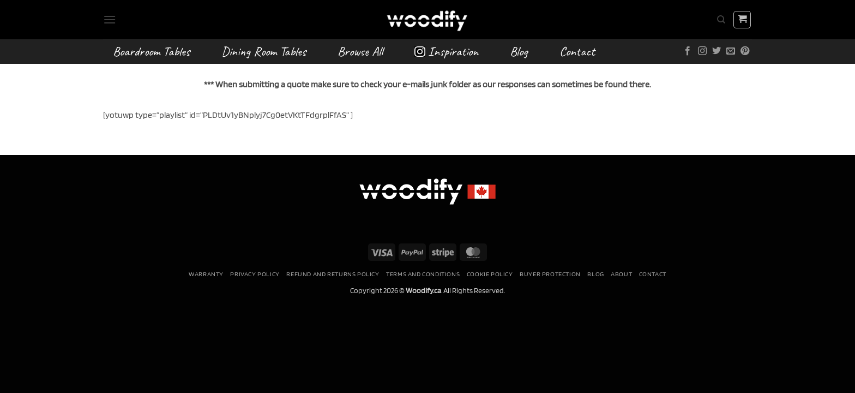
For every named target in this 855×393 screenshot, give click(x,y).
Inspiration (446, 51)
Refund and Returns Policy (332, 274)
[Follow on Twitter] (716, 51)
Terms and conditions (423, 274)
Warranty (206, 274)
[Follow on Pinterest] (744, 51)
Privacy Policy (255, 274)
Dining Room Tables (263, 51)
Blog (519, 51)
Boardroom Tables (151, 51)
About (621, 274)
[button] (109, 19)
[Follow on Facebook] (687, 51)
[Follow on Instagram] (702, 51)
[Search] (721, 19)
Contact (577, 51)
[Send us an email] (730, 51)
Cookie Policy (490, 274)
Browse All (360, 51)
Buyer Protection (550, 274)
